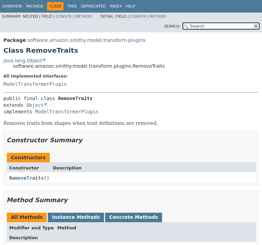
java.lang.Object (22, 60)
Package (35, 6)
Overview (12, 6)
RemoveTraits (26, 178)
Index (115, 6)
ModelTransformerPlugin (35, 84)
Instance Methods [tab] (76, 217)
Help (130, 6)
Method (83, 16)
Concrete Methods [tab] (133, 217)
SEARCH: (172, 26)
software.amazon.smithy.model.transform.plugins (86, 40)
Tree (72, 6)
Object (35, 105)
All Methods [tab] (27, 217)
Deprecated (93, 6)
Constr (64, 16)
